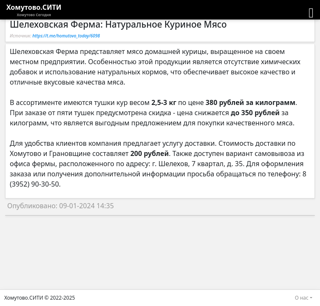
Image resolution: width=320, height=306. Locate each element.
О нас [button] (302, 297)
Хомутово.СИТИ (34, 10)
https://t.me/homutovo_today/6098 (66, 36)
